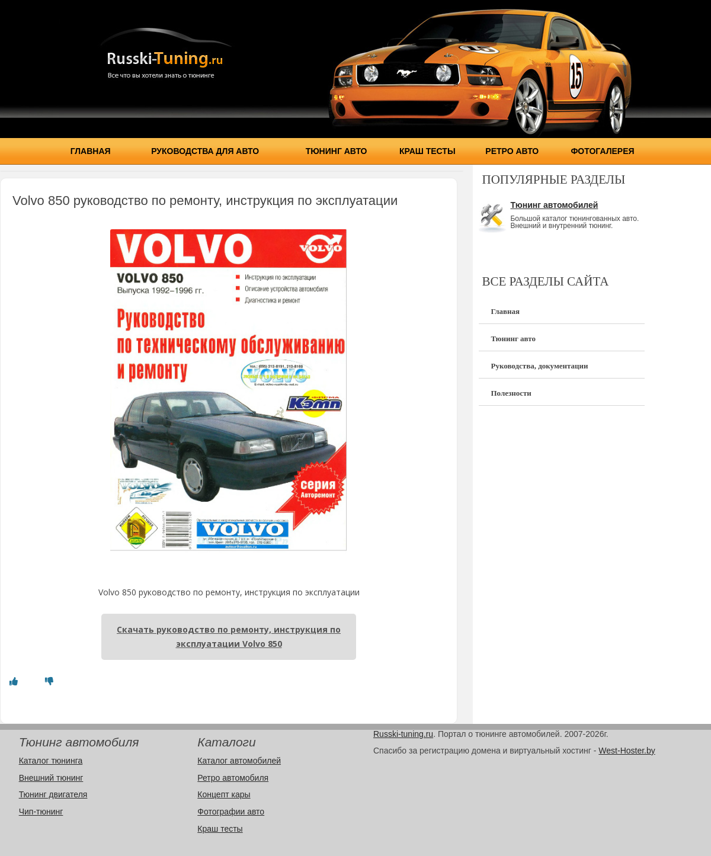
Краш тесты (427, 151)
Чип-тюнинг (41, 811)
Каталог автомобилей (239, 760)
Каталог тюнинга (51, 760)
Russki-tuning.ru (403, 734)
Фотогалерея (602, 151)
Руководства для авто (205, 151)
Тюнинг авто (336, 151)
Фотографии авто (230, 811)
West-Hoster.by (626, 750)
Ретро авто (512, 151)
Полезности (511, 393)
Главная (91, 151)
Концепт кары (223, 794)
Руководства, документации (539, 365)
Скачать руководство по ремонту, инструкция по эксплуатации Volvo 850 (229, 636)
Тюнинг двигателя (53, 794)
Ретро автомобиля (232, 778)
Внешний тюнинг (51, 778)
